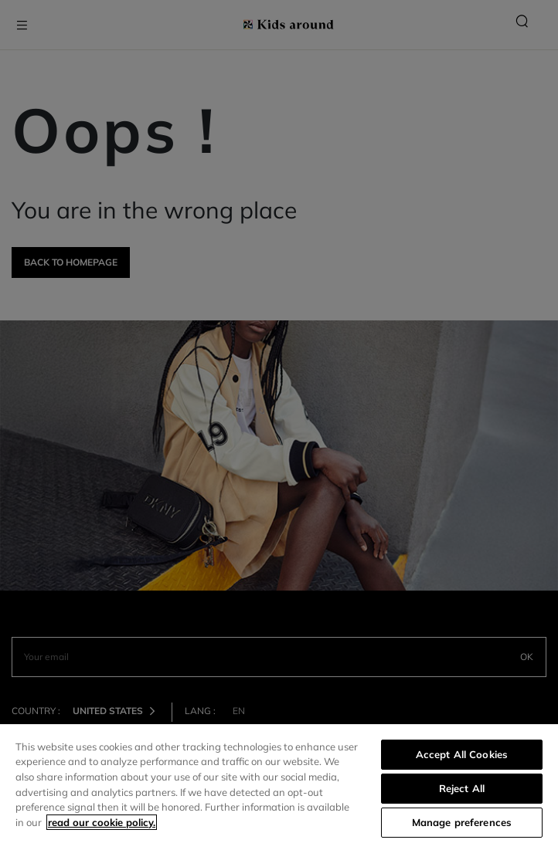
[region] (279, 787)
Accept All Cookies (462, 754)
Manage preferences (462, 822)
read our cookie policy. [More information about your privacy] (101, 822)
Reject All (462, 788)
